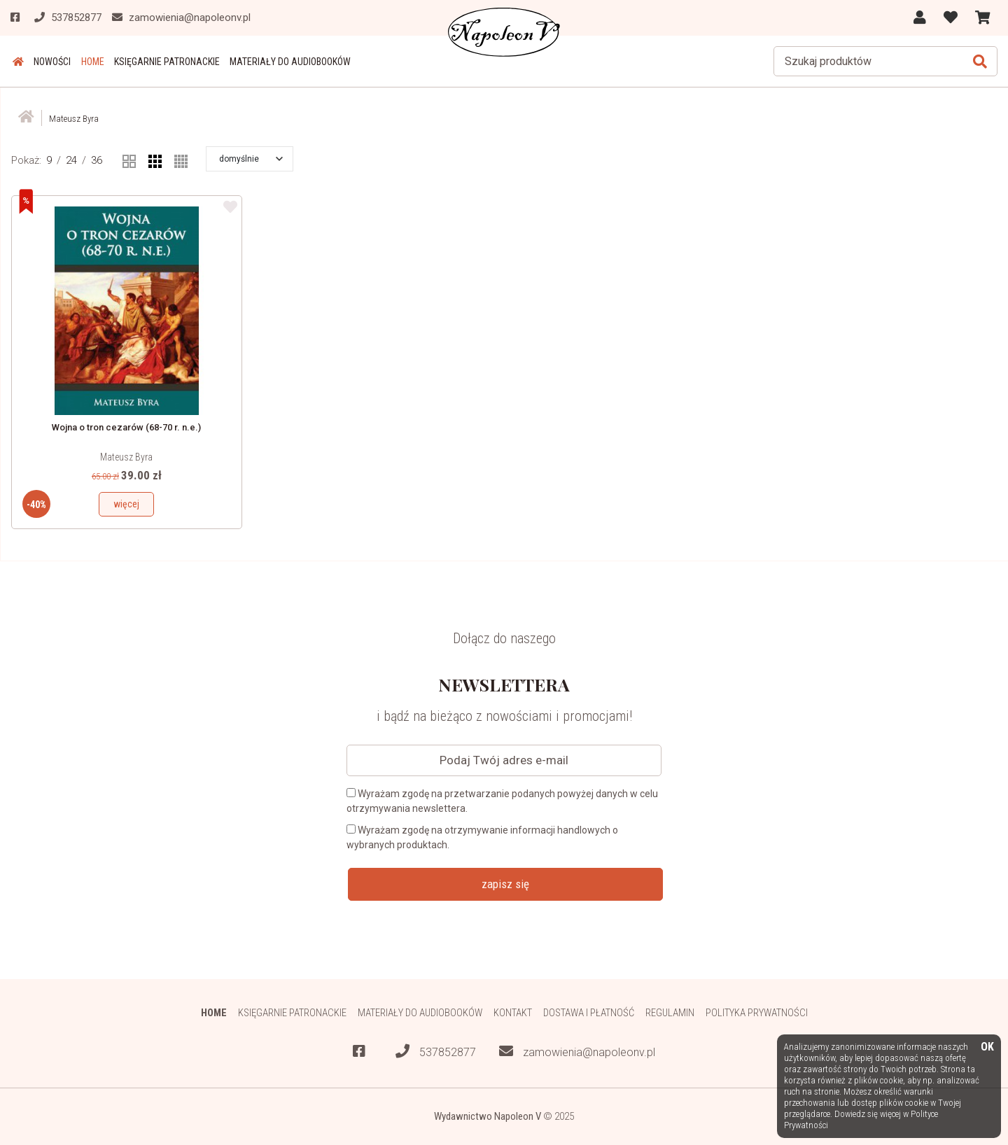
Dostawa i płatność (590, 1012)
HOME (87, 61)
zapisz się (505, 884)
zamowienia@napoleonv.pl (577, 1051)
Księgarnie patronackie (160, 61)
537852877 (436, 1051)
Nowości (48, 61)
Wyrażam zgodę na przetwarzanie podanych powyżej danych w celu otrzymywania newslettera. (502, 801)
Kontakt (513, 1012)
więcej (126, 504)
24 (71, 160)
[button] (251, 158)
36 (96, 160)
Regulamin (671, 1012)
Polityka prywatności (759, 1012)
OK (987, 1047)
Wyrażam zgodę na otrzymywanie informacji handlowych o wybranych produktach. (482, 837)
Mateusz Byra (126, 457)
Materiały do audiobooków (281, 61)
